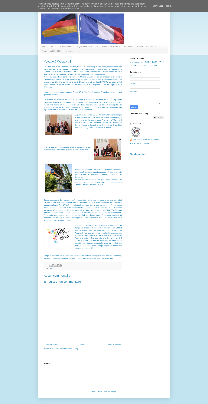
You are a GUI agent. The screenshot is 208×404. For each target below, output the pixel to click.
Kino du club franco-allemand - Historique (114, 46)
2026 (144, 66)
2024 (161, 62)
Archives (69, 51)
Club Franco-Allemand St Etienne (146, 140)
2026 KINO (150, 66)
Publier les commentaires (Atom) (66, 349)
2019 (51, 268)
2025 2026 (140, 66)
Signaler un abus (137, 154)
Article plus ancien (114, 345)
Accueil (82, 345)
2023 (155, 62)
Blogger (113, 392)
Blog (43, 46)
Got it (168, 6)
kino (155, 66)
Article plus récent (50, 345)
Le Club (53, 46)
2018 (131, 62)
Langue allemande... (84, 46)
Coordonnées (66, 46)
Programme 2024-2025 (146, 46)
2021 (142, 63)
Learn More (158, 6)
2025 (133, 65)
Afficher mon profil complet (139, 143)
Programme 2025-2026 (51, 51)
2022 (148, 62)
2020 (138, 62)
